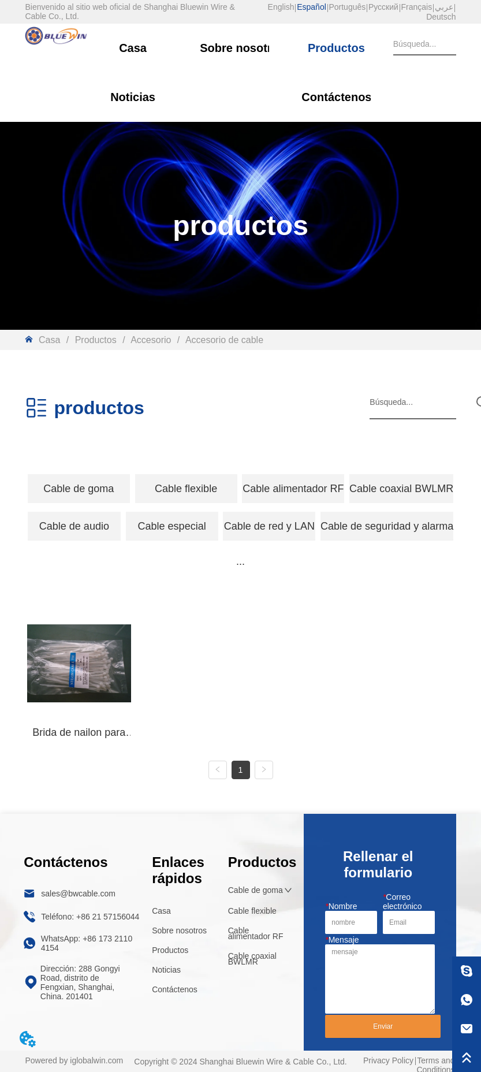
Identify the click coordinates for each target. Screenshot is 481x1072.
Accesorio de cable (223, 340)
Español (311, 7)
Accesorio (151, 340)
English (281, 7)
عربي (444, 7)
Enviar (383, 1026)
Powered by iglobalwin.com (74, 1060)
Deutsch (441, 16)
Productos (95, 340)
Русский (383, 7)
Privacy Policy (388, 1060)
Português (347, 7)
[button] (78, 489)
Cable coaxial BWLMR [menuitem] (401, 488)
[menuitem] (79, 488)
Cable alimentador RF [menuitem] (293, 488)
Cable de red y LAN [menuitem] (269, 526)
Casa (49, 340)
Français (416, 7)
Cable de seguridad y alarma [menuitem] (386, 526)
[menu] (240, 488)
